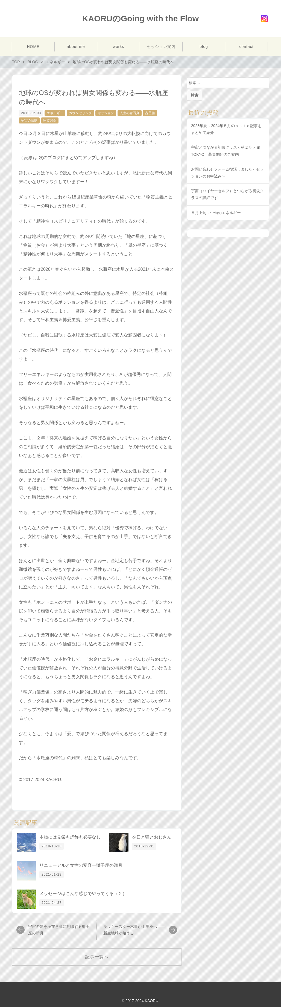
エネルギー (55, 113)
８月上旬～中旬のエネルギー (216, 213)
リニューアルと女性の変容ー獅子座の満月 (80, 865)
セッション (106, 113)
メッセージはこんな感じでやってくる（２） (83, 893)
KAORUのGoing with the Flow (140, 18)
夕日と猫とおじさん (151, 837)
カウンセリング (80, 113)
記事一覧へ (97, 956)
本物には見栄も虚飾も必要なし (70, 837)
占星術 (150, 113)
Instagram (264, 18)
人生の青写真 (129, 113)
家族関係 (49, 120)
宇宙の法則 (29, 120)
